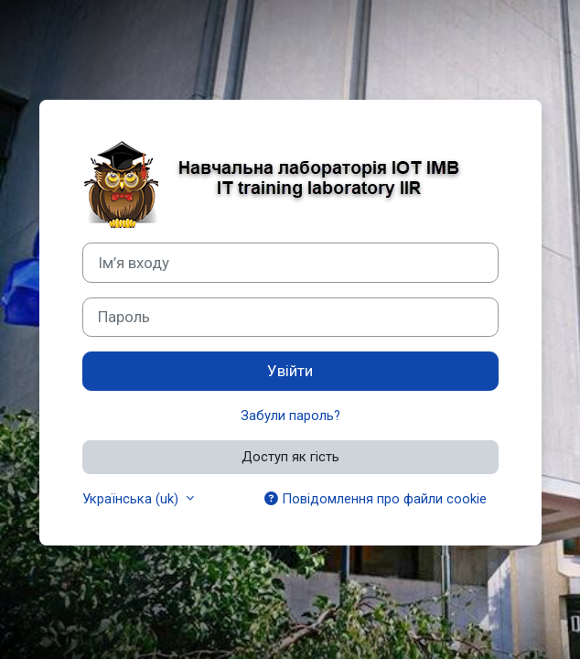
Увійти (290, 371)
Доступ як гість (290, 456)
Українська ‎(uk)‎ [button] (132, 499)
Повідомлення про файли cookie (375, 499)
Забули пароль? (290, 415)
